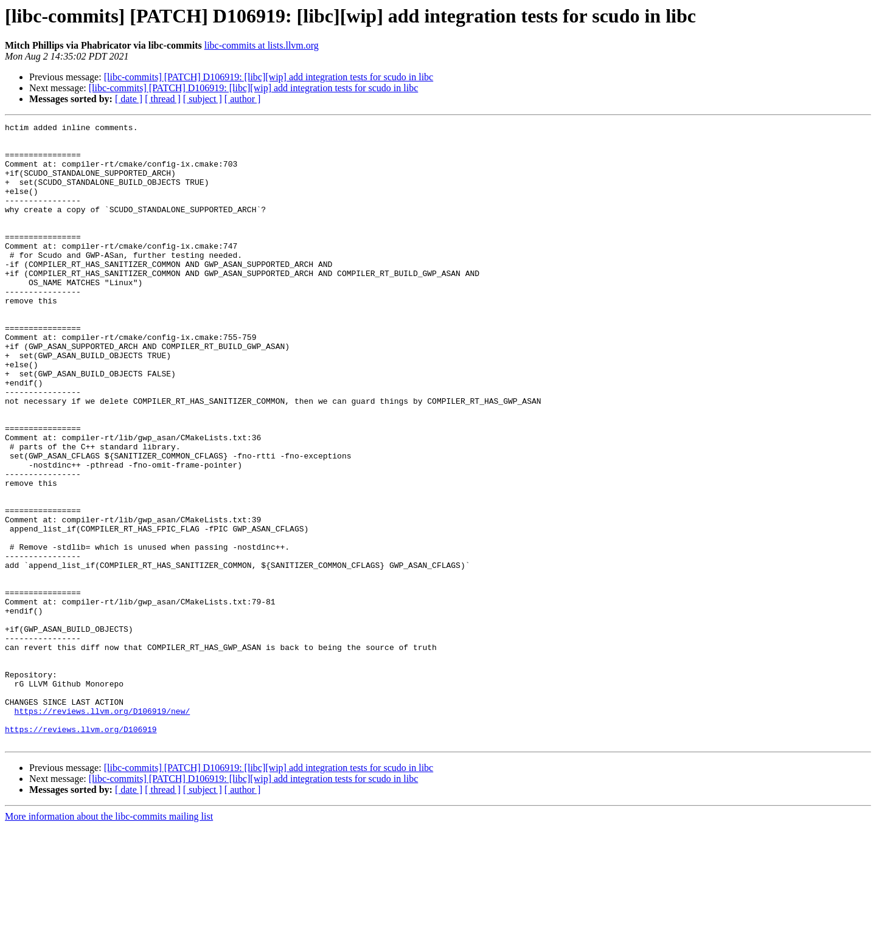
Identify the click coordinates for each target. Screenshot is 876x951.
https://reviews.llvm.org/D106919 (81, 851)
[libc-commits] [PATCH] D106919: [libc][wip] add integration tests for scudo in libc (269, 77)
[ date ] (128, 99)
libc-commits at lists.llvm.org (261, 45)
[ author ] (242, 99)
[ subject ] (202, 99)
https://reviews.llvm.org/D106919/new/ (102, 829)
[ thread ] (163, 99)
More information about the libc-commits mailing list (109, 940)
